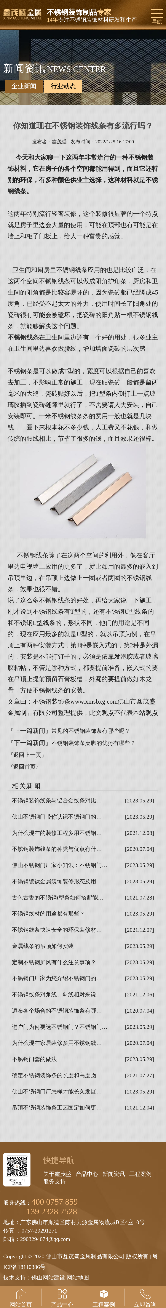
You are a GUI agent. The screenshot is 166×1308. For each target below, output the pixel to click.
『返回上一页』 (27, 755)
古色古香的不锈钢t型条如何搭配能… (57, 898)
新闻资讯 (113, 1174)
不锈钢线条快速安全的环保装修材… (57, 930)
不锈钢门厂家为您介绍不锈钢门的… (57, 978)
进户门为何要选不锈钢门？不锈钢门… (59, 1027)
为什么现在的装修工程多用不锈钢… (57, 833)
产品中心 (87, 1174)
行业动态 (63, 86)
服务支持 (54, 1181)
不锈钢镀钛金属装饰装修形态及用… (57, 881)
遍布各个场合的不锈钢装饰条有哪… (57, 1011)
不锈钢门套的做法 (34, 1059)
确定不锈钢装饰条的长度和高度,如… (57, 1075)
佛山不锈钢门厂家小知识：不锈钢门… (59, 865)
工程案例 (140, 1174)
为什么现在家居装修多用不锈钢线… (57, 1043)
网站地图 (78, 1277)
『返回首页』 (24, 767)
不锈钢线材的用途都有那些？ (48, 914)
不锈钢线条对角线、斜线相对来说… (57, 994)
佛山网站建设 (48, 1277)
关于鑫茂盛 (57, 1174)
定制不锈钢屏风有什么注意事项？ (54, 962)
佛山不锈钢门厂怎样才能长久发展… (57, 1092)
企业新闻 (23, 86)
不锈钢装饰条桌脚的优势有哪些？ (93, 743)
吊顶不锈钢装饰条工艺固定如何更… (57, 1108)
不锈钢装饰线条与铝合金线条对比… (57, 800)
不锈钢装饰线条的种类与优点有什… (57, 849)
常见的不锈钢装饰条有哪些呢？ (90, 731)
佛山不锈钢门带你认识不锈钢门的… (57, 817)
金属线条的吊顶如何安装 (43, 946)
